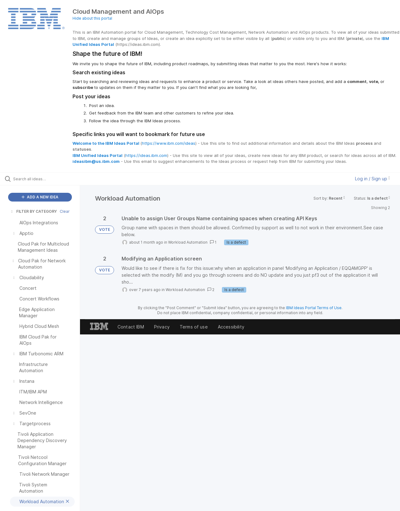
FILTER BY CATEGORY (33, 211)
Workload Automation (188, 242)
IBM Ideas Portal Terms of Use (314, 307)
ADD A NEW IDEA (40, 197)
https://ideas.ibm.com (146, 155)
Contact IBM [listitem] (131, 326)
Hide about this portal (92, 18)
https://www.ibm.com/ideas (168, 143)
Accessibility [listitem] (231, 326)
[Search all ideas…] (48, 178)
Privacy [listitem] (162, 326)
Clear (65, 211)
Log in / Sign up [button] (372, 178)
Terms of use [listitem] (194, 326)
